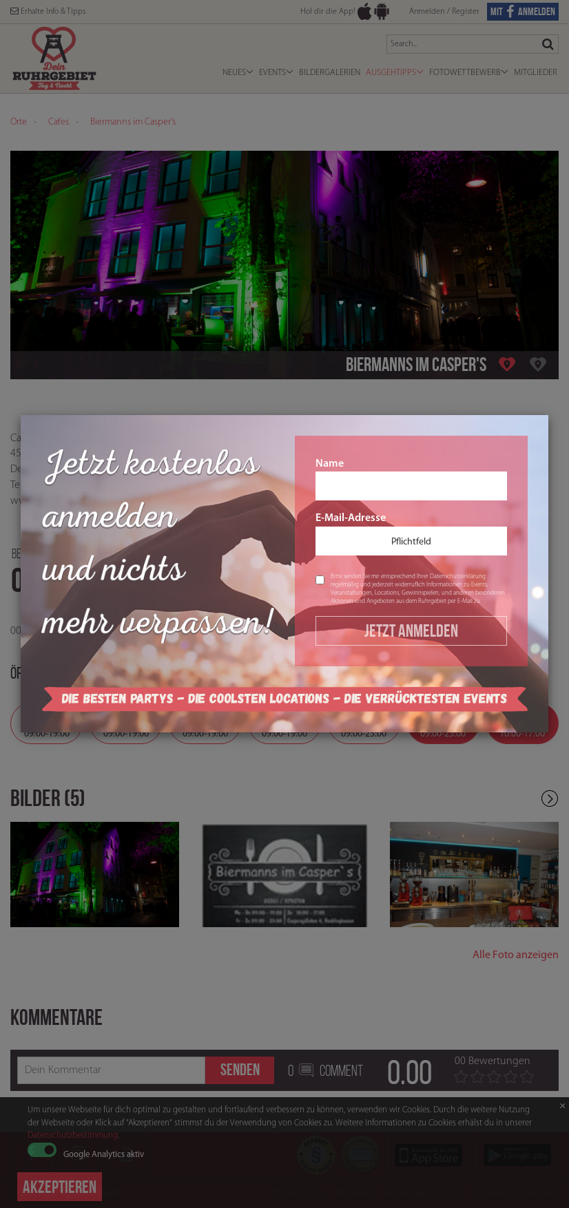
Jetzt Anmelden (411, 630)
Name (411, 479)
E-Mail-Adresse (411, 534)
